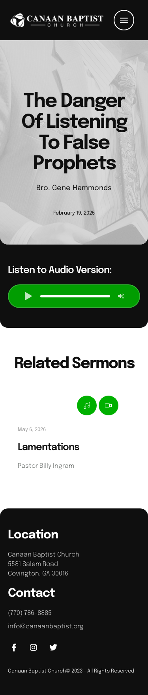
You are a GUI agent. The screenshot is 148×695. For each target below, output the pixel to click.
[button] (124, 20)
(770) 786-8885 (30, 613)
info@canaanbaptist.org (46, 626)
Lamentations (48, 447)
